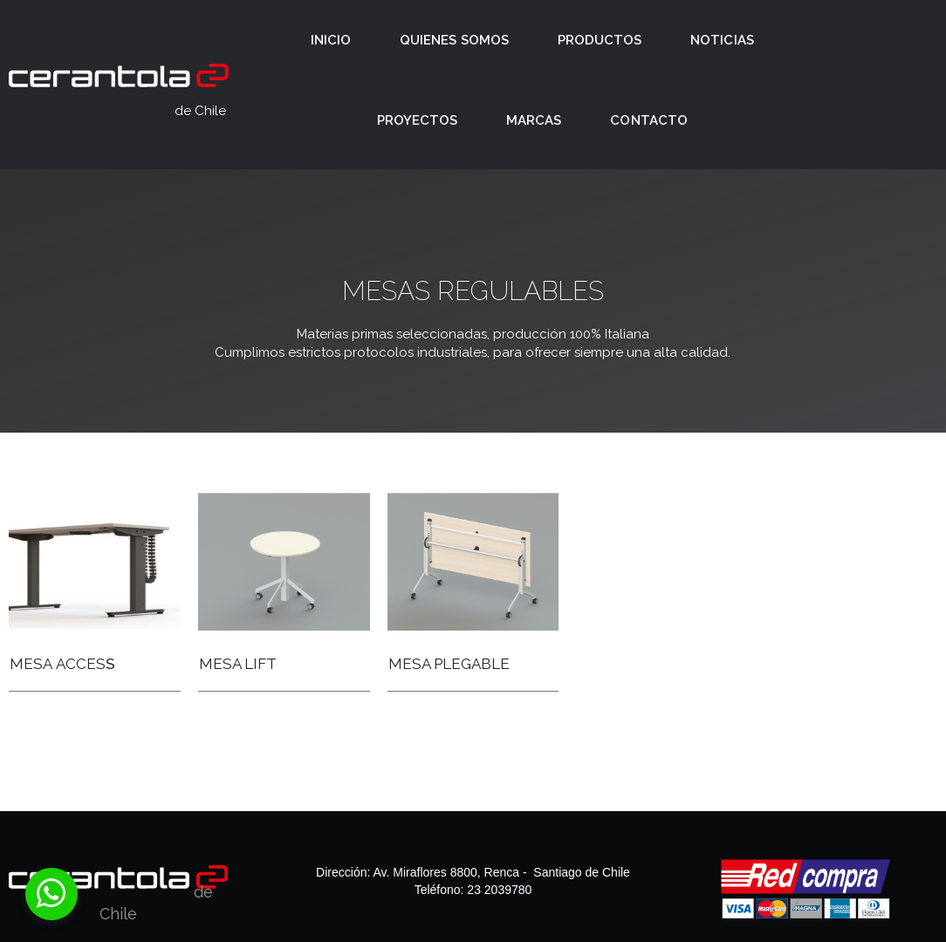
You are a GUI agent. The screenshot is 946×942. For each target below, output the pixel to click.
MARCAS (533, 120)
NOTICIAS (721, 40)
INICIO (331, 40)
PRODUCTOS (599, 40)
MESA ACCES (58, 663)
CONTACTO (648, 120)
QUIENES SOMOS (454, 40)
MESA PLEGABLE (449, 663)
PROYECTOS (417, 120)
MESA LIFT (238, 663)
